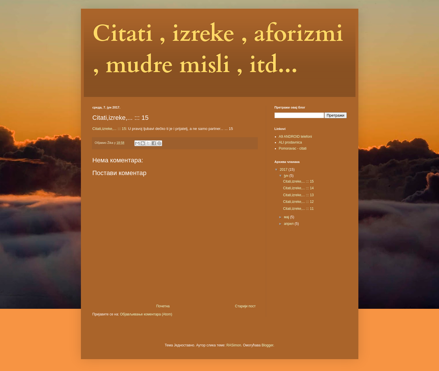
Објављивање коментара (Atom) (146, 314)
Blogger (267, 345)
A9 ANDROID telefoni (295, 137)
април (289, 224)
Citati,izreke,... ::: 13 (298, 195)
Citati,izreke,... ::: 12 (298, 202)
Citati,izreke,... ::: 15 (109, 128)
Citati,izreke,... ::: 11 (298, 209)
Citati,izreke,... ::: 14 (298, 188)
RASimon (233, 345)
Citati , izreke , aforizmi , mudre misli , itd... (217, 49)
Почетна (163, 306)
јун (286, 176)
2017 (284, 170)
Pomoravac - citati (293, 148)
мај (287, 217)
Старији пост (245, 306)
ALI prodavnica (290, 142)
